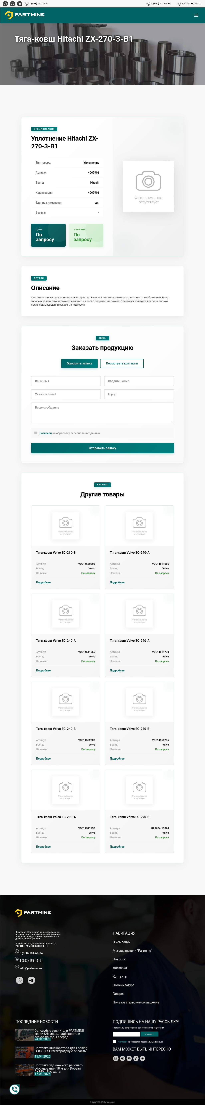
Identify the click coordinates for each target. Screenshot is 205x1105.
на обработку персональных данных (69, 433)
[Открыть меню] (196, 15)
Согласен (45, 433)
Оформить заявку (79, 363)
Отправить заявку (102, 448)
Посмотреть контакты (122, 363)
